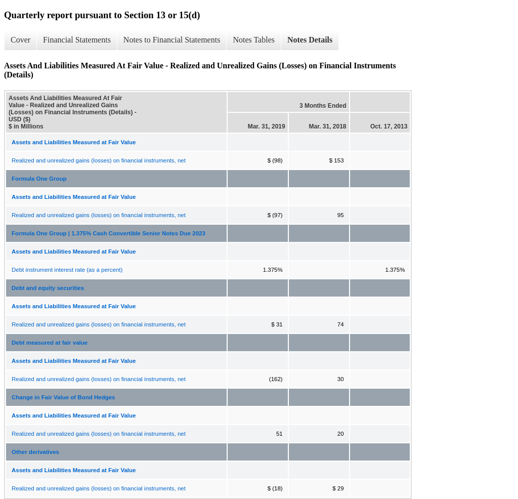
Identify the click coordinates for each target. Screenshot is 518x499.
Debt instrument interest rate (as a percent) (67, 270)
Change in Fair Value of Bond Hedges (63, 397)
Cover (20, 39)
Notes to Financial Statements (172, 39)
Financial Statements (77, 39)
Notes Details (309, 39)
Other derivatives (35, 452)
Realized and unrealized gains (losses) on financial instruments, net (99, 160)
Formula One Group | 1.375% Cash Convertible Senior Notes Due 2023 (108, 233)
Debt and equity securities (48, 288)
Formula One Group (39, 179)
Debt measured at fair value (50, 343)
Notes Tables (254, 39)
